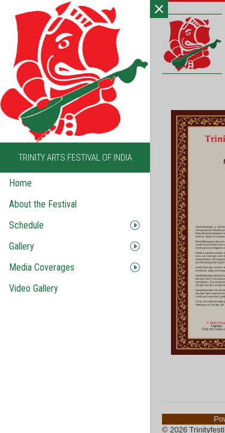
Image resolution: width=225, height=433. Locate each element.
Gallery (21, 246)
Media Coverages (41, 267)
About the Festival (43, 204)
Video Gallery (33, 288)
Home (20, 183)
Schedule (26, 225)
